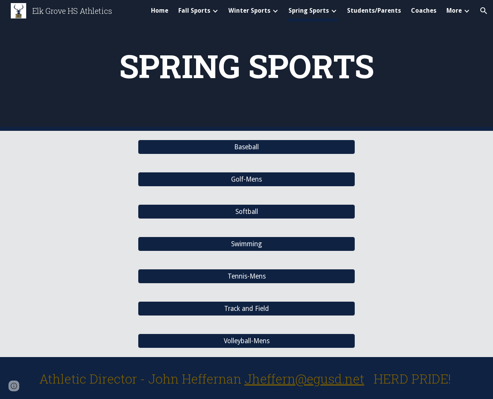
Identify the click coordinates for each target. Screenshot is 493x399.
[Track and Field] (246, 309)
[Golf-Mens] (246, 179)
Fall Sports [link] (194, 10)
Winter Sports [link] (249, 10)
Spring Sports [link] (308, 10)
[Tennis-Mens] (246, 276)
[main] (246, 65)
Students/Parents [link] (374, 10)
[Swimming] (246, 244)
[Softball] (246, 212)
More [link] (454, 10)
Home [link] (159, 10)
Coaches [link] (423, 10)
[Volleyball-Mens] (246, 341)
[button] (484, 11)
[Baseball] (246, 147)
